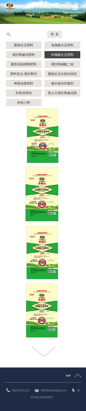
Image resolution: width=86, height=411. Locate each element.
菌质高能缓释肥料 (23, 64)
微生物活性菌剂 (62, 83)
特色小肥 (23, 102)
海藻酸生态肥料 (62, 45)
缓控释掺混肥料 (23, 55)
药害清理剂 (24, 93)
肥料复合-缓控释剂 (23, 74)
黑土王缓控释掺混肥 (62, 93)
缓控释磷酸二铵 (62, 64)
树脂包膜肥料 (23, 83)
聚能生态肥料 (23, 45)
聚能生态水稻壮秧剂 (62, 74)
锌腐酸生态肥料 (62, 55)
